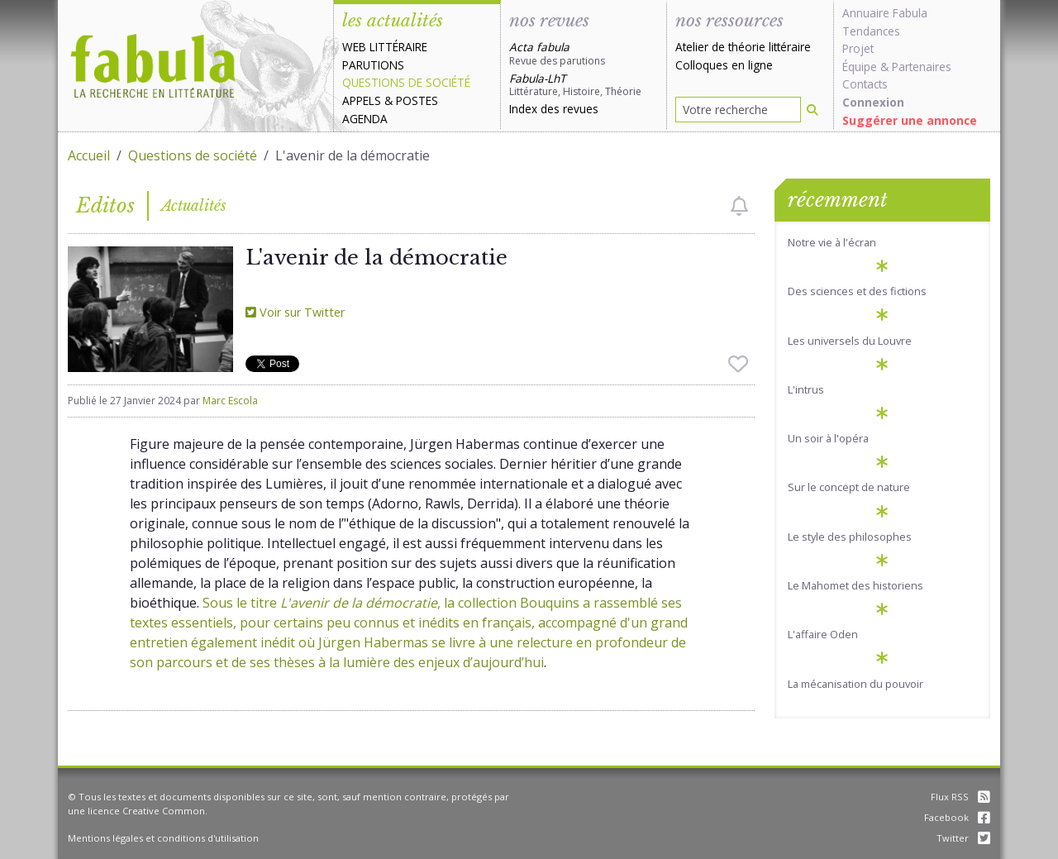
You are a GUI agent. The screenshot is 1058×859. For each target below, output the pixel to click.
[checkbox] (739, 206)
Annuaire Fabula (884, 13)
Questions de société (406, 82)
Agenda (365, 118)
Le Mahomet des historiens (855, 585)
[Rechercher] (812, 109)
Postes (417, 100)
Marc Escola (230, 401)
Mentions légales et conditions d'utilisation (163, 838)
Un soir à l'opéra (828, 438)
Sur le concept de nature (849, 487)
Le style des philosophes (850, 536)
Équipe (859, 66)
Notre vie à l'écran (832, 242)
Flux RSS (960, 796)
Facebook (957, 817)
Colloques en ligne (724, 65)
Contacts (865, 84)
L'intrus (806, 389)
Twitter (963, 838)
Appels (361, 100)
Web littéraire (384, 47)
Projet (858, 48)
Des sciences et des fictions (857, 291)
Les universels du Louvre (850, 340)
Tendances (871, 31)
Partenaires (921, 66)
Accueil (89, 155)
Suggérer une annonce (909, 120)
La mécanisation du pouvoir (855, 683)
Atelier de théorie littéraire (743, 47)
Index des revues (553, 109)
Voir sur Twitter (295, 312)
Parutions (373, 65)
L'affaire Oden (823, 634)
